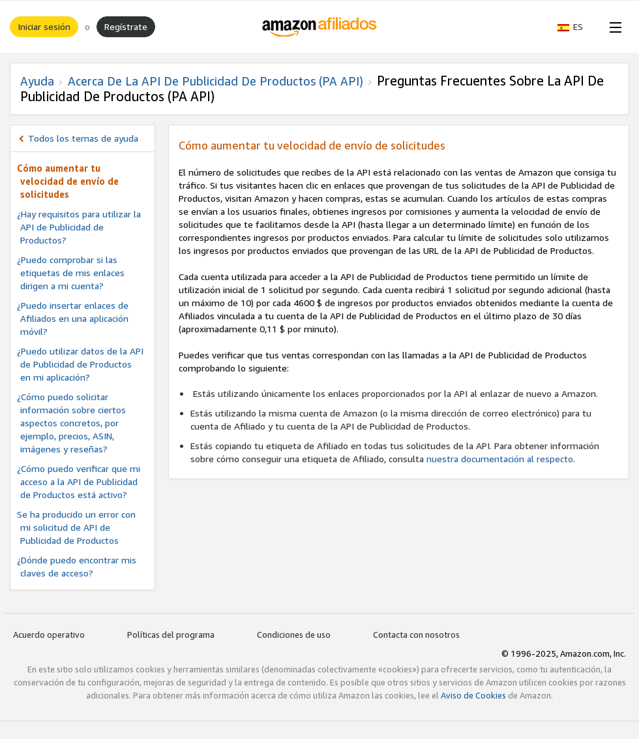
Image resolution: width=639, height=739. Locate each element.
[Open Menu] (613, 27)
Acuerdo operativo (49, 634)
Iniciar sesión (44, 26)
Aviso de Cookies (473, 695)
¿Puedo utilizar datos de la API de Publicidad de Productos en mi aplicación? (80, 364)
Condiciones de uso (294, 634)
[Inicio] (320, 27)
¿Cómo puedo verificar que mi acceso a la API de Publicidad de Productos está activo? (78, 481)
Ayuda (37, 81)
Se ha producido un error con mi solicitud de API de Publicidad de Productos (76, 527)
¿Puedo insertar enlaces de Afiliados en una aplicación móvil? (72, 318)
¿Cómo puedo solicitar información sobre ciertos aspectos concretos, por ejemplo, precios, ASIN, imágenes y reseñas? (71, 422)
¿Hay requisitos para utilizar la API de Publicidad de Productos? (79, 226)
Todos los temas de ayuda (83, 138)
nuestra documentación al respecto (499, 458)
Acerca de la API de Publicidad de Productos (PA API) (215, 81)
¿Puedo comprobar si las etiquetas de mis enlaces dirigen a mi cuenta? (71, 272)
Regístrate (125, 26)
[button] (577, 27)
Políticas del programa (171, 634)
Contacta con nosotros (416, 634)
